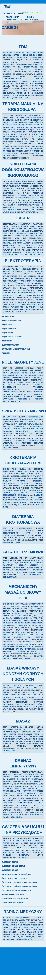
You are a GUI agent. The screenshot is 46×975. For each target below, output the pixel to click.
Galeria (34, 20)
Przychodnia (12, 17)
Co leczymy (12, 20)
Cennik (24, 20)
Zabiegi (30, 17)
